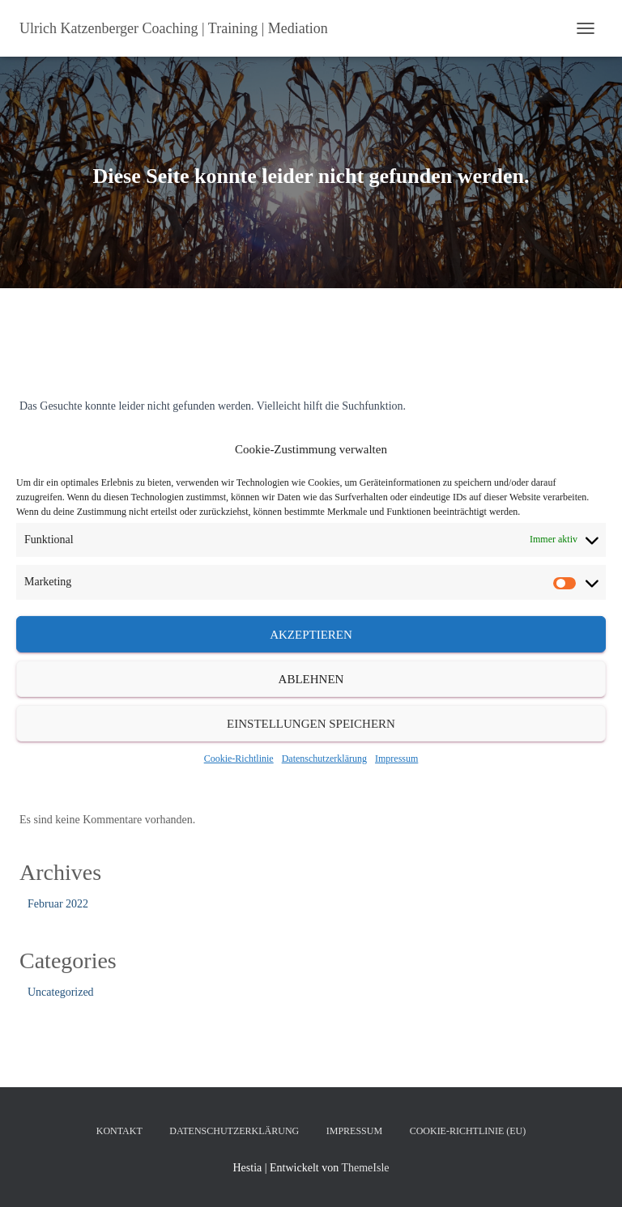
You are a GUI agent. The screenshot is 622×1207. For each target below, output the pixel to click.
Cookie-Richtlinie (239, 758)
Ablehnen (311, 678)
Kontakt (119, 1131)
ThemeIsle (365, 1168)
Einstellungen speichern (311, 722)
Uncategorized (61, 992)
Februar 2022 (58, 904)
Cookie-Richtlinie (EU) (468, 1131)
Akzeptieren (311, 633)
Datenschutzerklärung (324, 758)
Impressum (396, 758)
